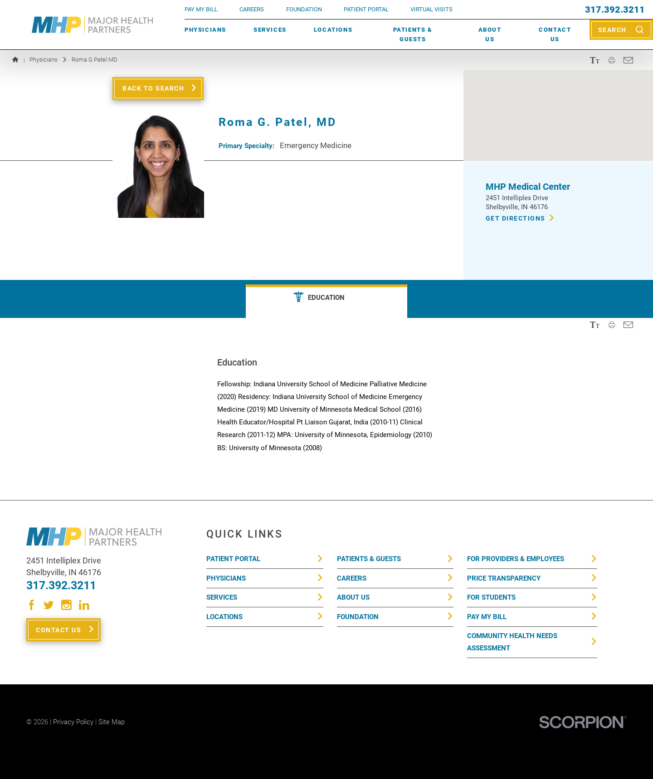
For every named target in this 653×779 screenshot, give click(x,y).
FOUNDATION (304, 9)
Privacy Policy (73, 722)
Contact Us (555, 34)
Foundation (358, 617)
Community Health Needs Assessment (512, 642)
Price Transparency (504, 578)
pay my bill (201, 9)
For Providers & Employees (515, 559)
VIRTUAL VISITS (431, 9)
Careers (251, 9)
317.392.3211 (615, 9)
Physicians (205, 29)
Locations (333, 29)
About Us (490, 34)
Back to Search (153, 88)
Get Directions (516, 218)
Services (270, 29)
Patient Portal (233, 559)
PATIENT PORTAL (366, 9)
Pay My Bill (487, 617)
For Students (491, 597)
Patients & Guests (413, 34)
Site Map (111, 722)
